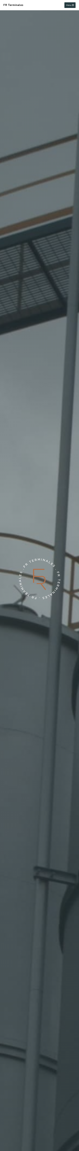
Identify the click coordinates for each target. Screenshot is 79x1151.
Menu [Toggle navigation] (70, 5)
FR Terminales (13, 5)
